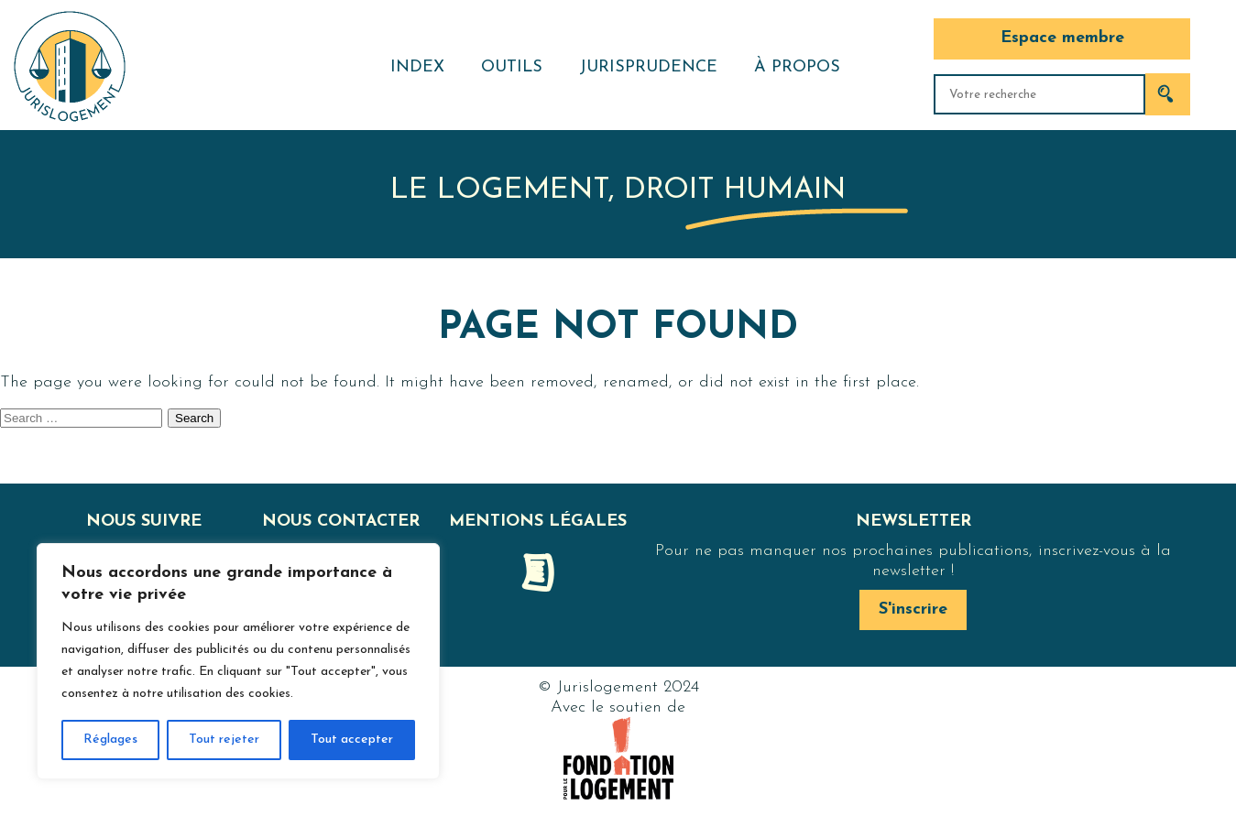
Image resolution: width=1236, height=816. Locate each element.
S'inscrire (913, 609)
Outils (511, 67)
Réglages (110, 739)
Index (417, 67)
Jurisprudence (648, 67)
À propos (797, 67)
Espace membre (1062, 38)
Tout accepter (352, 739)
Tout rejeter (224, 739)
